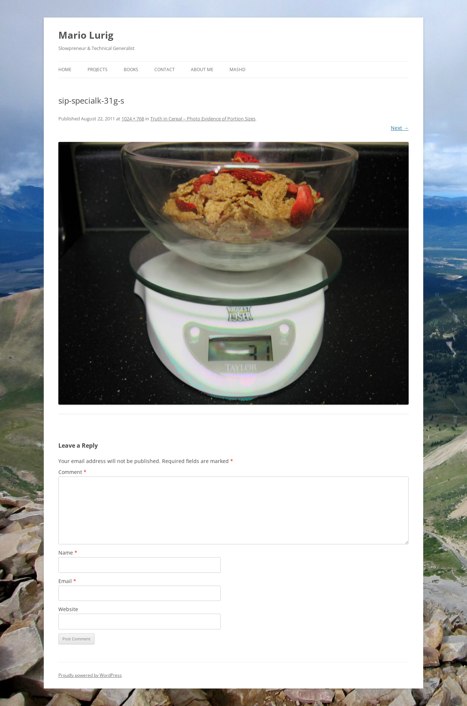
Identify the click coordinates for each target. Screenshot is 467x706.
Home (65, 69)
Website (68, 609)
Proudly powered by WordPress (90, 675)
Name (67, 552)
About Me (202, 69)
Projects (98, 69)
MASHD (237, 69)
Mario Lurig (85, 35)
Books (131, 69)
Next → (400, 127)
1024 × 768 (132, 118)
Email (67, 581)
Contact (164, 69)
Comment (72, 471)
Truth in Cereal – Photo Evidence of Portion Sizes (202, 118)
